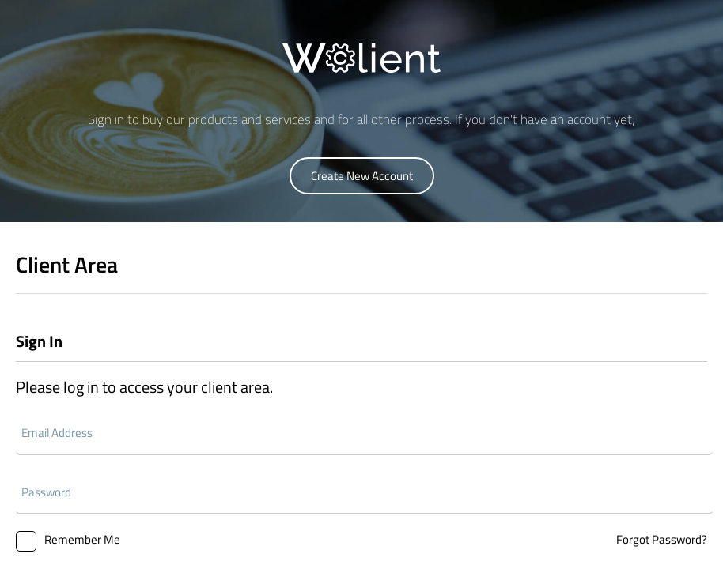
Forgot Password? (661, 539)
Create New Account (362, 176)
